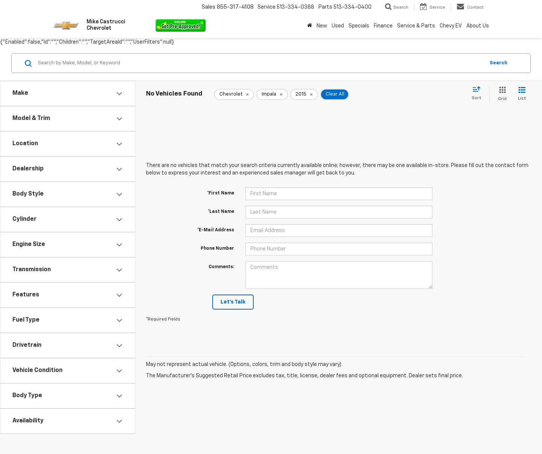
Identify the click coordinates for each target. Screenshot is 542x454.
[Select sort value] (478, 93)
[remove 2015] (304, 94)
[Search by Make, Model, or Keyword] (260, 63)
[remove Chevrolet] (234, 94)
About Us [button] (477, 26)
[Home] (309, 26)
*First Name (220, 193)
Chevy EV (451, 26)
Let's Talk (233, 302)
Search (498, 63)
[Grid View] (500, 94)
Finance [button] (383, 26)
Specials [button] (359, 26)
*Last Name (221, 212)
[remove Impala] (272, 94)
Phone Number (217, 248)
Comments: (221, 267)
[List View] (521, 94)
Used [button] (338, 26)
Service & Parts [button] (416, 26)
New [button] (322, 26)
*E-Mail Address (215, 230)
